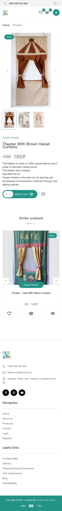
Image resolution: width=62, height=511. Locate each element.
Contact (6, 428)
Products (7, 423)
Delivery (6, 463)
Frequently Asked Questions (18, 468)
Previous (7, 71)
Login (5, 433)
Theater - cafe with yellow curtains (31, 293)
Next (55, 71)
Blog (5, 478)
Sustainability (9, 483)
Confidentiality (10, 458)
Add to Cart (24, 194)
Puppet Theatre (31, 285)
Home (5, 25)
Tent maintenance (12, 473)
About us (7, 418)
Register (7, 438)
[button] (57, 3)
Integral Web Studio (45, 500)
